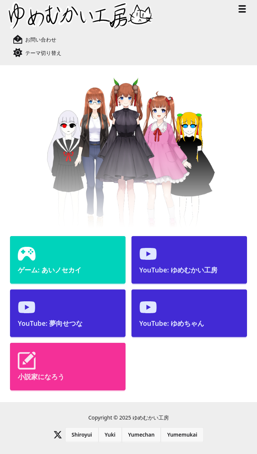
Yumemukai (182, 434)
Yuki (110, 434)
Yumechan (141, 434)
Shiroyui (81, 434)
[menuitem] (68, 260)
